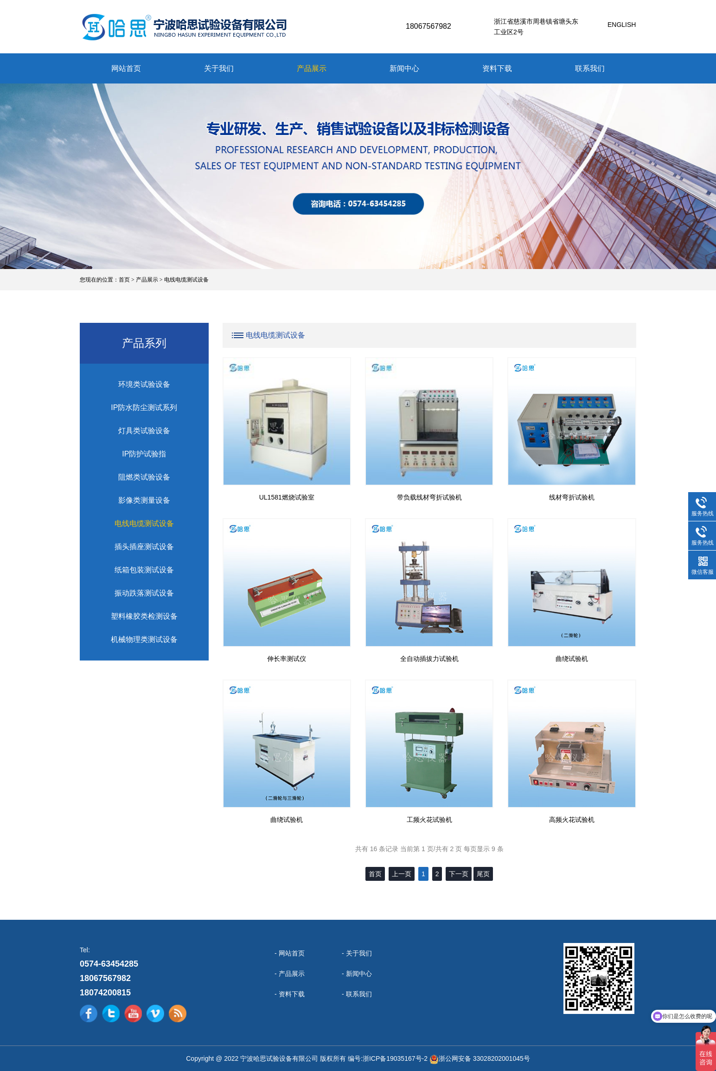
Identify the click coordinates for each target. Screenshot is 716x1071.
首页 (124, 279)
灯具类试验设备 (144, 431)
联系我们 (590, 68)
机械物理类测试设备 (144, 639)
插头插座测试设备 (144, 547)
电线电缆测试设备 (186, 279)
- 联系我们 (357, 994)
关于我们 (219, 68)
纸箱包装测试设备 (144, 570)
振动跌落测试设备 (144, 593)
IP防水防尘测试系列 (144, 407)
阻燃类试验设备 (144, 477)
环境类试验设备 (144, 384)
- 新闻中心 (357, 973)
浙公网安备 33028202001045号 (484, 1058)
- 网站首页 (290, 953)
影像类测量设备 (144, 500)
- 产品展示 (290, 973)
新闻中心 (404, 68)
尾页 (483, 874)
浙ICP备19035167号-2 (395, 1058)
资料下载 (497, 68)
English (621, 24)
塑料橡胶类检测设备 (144, 616)
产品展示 (311, 68)
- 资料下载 (290, 994)
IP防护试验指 (144, 454)
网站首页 (126, 68)
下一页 (458, 874)
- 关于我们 (357, 953)
